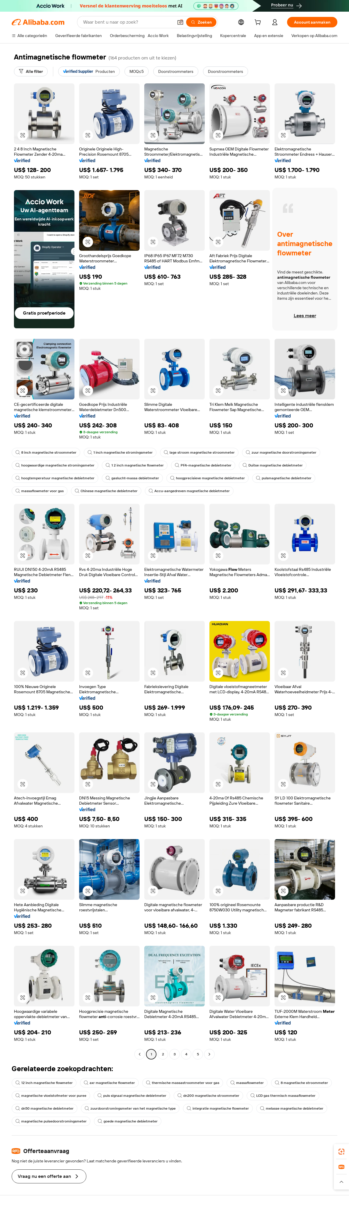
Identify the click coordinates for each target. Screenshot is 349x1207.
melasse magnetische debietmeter (291, 1108)
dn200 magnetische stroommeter (208, 1095)
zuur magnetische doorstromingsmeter (281, 452)
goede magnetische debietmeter (128, 1121)
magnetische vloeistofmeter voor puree (50, 1095)
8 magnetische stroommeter (301, 1082)
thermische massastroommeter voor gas (182, 1082)
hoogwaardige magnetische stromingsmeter (55, 465)
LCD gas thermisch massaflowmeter (283, 1095)
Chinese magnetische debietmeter (106, 491)
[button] (180, 22)
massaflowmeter (247, 1082)
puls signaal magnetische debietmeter (131, 1095)
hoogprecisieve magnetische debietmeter (207, 478)
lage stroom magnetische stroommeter (199, 452)
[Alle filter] (31, 71)
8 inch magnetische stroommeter (45, 452)
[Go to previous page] (139, 1054)
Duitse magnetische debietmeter (273, 465)
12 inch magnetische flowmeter (44, 1082)
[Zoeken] (201, 22)
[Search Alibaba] (127, 22)
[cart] (258, 23)
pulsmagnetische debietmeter (283, 478)
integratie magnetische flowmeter (218, 1108)
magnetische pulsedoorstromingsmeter (51, 1121)
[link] (341, 1151)
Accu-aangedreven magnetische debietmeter (189, 491)
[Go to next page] (209, 1054)
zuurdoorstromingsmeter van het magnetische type (130, 1108)
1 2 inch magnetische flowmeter (135, 465)
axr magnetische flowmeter (109, 1082)
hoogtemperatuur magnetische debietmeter (55, 478)
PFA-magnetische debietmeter (203, 465)
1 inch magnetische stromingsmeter (120, 452)
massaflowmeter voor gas (39, 491)
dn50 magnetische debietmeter (44, 1108)
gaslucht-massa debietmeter (132, 478)
